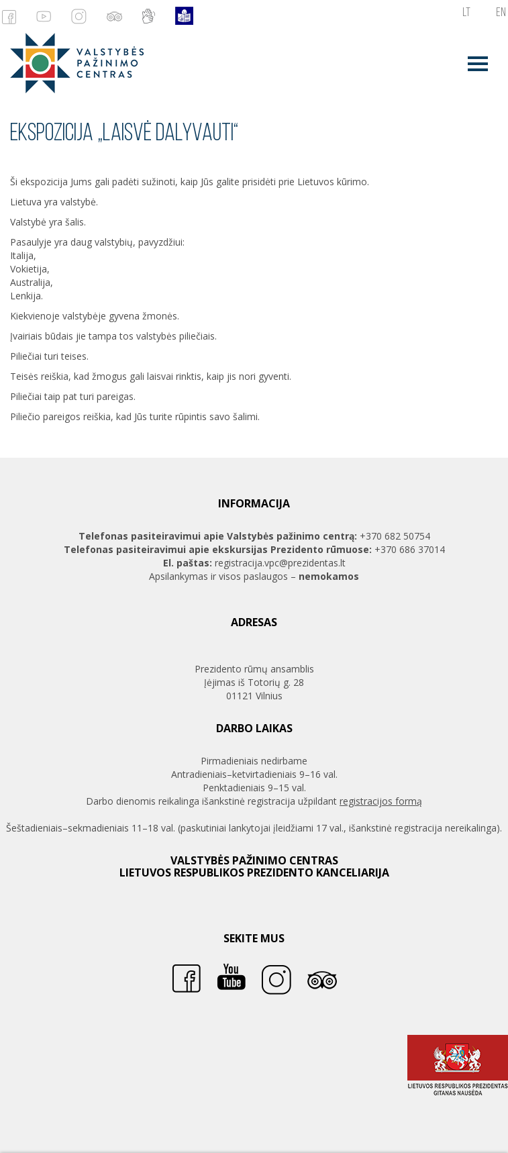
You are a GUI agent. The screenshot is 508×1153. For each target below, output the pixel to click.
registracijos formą (381, 801)
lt (466, 13)
